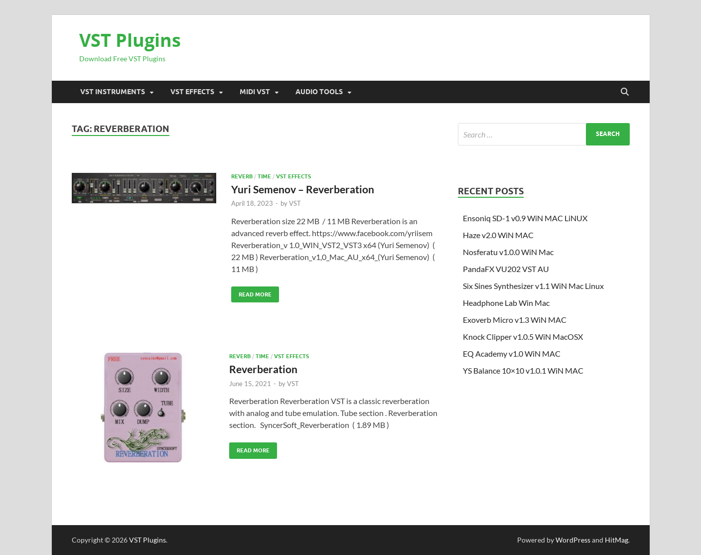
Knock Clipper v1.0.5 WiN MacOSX (523, 336)
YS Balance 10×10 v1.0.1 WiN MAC (523, 370)
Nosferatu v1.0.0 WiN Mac (508, 252)
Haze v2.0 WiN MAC (498, 235)
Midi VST (255, 92)
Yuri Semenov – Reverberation (302, 189)
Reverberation (263, 369)
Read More (251, 292)
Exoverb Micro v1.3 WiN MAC (514, 319)
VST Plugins (130, 40)
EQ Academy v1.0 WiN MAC (512, 353)
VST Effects (192, 92)
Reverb (242, 176)
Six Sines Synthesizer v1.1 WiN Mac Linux (533, 285)
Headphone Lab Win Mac (506, 302)
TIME (264, 176)
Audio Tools (319, 92)
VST (295, 203)
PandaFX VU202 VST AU (506, 269)
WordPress (573, 540)
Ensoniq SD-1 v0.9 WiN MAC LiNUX (525, 218)
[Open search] (624, 92)
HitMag (616, 540)
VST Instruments (112, 92)
